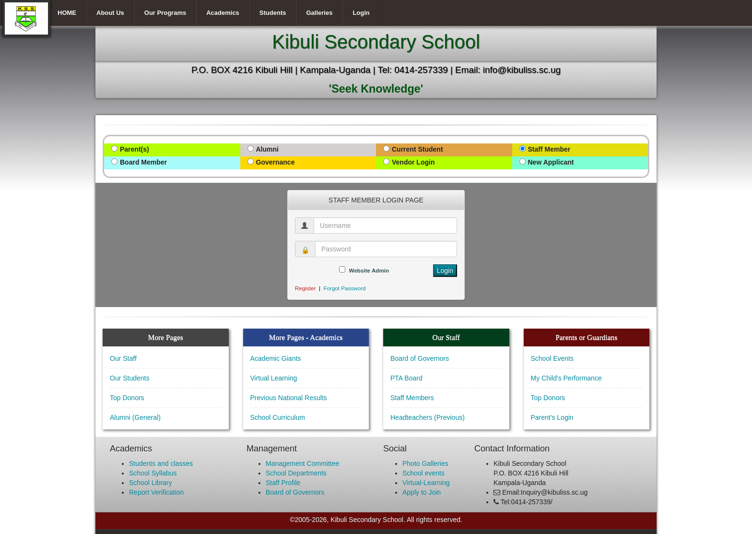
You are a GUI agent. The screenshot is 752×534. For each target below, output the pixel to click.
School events (423, 473)
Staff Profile (283, 483)
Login (360, 12)
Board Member (143, 162)
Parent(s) (134, 149)
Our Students (130, 378)
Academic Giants (275, 358)
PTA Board (406, 378)
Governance (275, 162)
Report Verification (156, 492)
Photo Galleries (425, 463)
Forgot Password (344, 288)
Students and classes (161, 463)
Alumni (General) (135, 417)
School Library (150, 483)
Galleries (319, 12)
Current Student (417, 149)
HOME (67, 12)
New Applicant (551, 162)
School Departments (296, 473)
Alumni (267, 149)
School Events (552, 358)
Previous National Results (288, 398)
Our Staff (123, 358)
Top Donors (127, 398)
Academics (222, 12)
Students (272, 12)
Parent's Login (552, 417)
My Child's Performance (566, 378)
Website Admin (369, 270)
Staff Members (412, 398)
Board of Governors (419, 358)
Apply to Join (421, 492)
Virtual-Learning (426, 483)
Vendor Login (413, 162)
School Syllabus (153, 473)
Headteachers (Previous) (427, 417)
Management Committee (302, 463)
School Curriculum (277, 417)
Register (305, 288)
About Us (110, 12)
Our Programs (165, 12)
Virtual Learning (273, 378)
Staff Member (549, 149)
